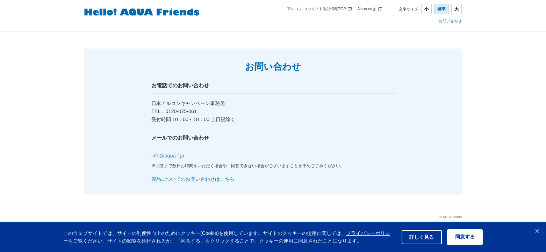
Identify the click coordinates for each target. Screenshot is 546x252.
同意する (464, 237)
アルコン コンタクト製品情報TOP (316, 9)
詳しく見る (418, 237)
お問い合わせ (450, 21)
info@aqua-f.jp (167, 155)
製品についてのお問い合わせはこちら (193, 179)
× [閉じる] (537, 231)
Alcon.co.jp (366, 9)
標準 (441, 9)
